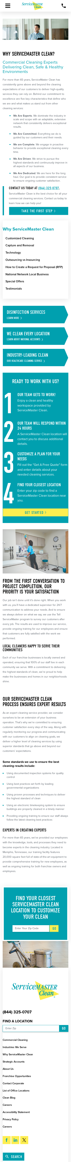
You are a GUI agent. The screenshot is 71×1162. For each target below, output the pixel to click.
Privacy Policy (11, 1119)
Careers (7, 1105)
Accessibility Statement (16, 1112)
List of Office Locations (16, 1090)
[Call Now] (64, 6)
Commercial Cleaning (15, 1040)
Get (36, 512)
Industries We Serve (15, 1047)
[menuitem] (36, 238)
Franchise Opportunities (17, 1076)
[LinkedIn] (15, 1140)
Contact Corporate (13, 1083)
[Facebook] (7, 1140)
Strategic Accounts (14, 1061)
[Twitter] (24, 1140)
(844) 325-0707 (48, 188)
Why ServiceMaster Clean (18, 1054)
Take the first (38, 211)
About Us (8, 1069)
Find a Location (18, 1021)
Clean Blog (9, 1097)
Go (54, 928)
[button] (7, 6)
